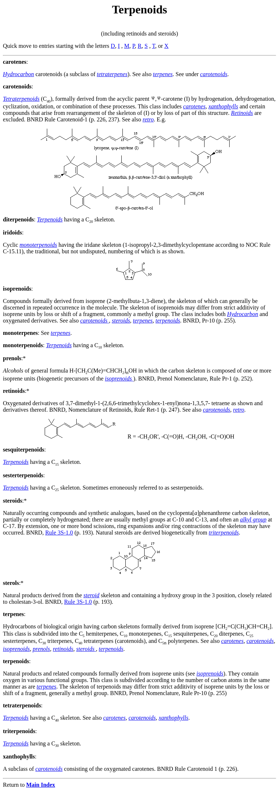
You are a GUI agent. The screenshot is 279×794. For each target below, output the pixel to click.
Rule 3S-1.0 (59, 532)
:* (14, 358)
